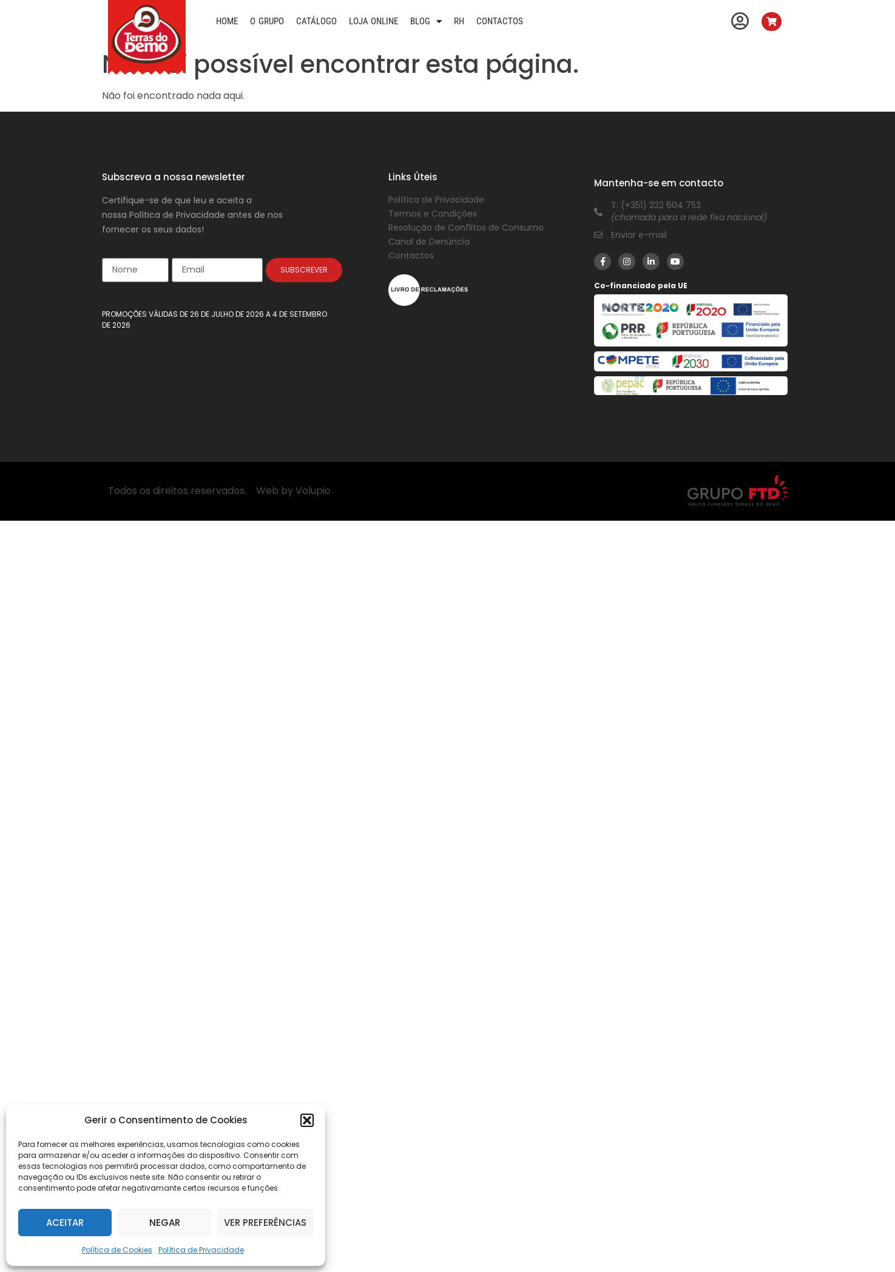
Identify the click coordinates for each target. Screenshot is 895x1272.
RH (459, 21)
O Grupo (267, 21)
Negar (164, 1222)
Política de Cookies (117, 1250)
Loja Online (374, 21)
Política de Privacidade (201, 1250)
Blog (426, 21)
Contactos (499, 21)
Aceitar (65, 1222)
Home (227, 21)
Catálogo (316, 21)
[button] (307, 1120)
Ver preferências (265, 1222)
